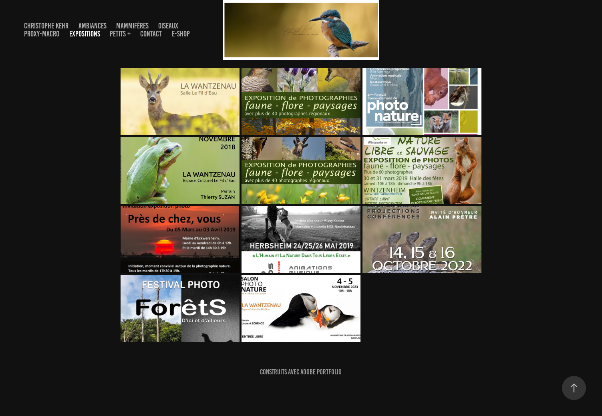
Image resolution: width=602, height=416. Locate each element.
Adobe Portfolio (321, 372)
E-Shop (181, 34)
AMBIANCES (93, 26)
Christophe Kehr (46, 26)
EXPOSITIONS (84, 34)
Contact (151, 34)
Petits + (120, 34)
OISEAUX (168, 26)
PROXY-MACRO (41, 34)
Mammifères (132, 26)
